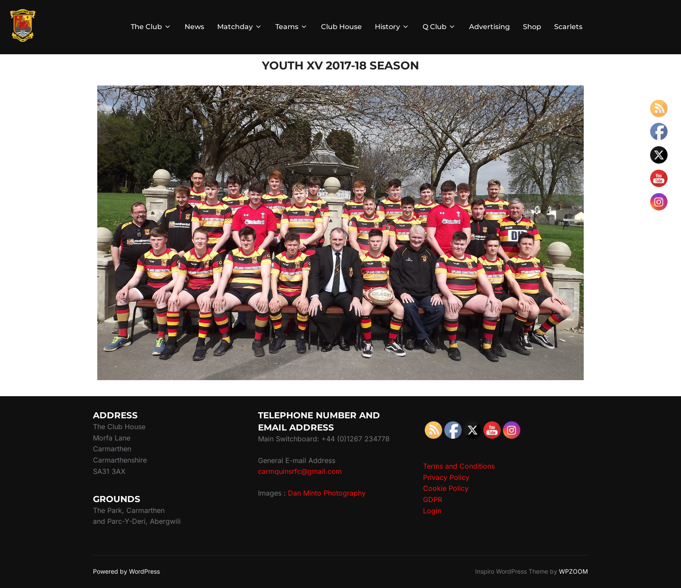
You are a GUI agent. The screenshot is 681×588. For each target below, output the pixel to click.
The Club (151, 27)
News (194, 27)
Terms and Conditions (459, 466)
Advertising (489, 27)
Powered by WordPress (126, 571)
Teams (291, 27)
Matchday (239, 27)
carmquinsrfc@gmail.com (300, 471)
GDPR (432, 499)
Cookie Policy (446, 488)
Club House (341, 27)
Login (432, 510)
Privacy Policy (446, 477)
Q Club (439, 27)
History (392, 27)
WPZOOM (573, 571)
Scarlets (568, 27)
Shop (532, 27)
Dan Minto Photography (327, 493)
